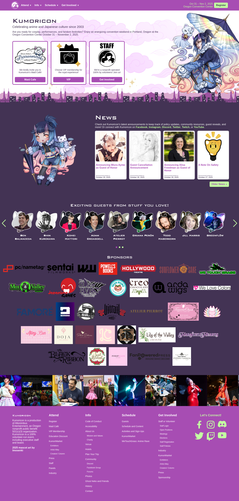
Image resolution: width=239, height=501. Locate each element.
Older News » (219, 184)
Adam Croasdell (95, 237)
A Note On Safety (208, 165)
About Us (89, 431)
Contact (89, 491)
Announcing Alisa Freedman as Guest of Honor (177, 168)
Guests (125, 421)
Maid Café (54, 426)
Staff (51, 463)
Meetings (163, 434)
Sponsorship (164, 477)
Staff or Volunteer (166, 421)
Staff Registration (167, 442)
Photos (88, 476)
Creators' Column (57, 454)
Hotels (88, 449)
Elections (163, 438)
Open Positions (166, 430)
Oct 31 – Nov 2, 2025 (201, 3)
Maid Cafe (30, 79)
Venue (88, 444)
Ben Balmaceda (23, 237)
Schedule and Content (132, 426)
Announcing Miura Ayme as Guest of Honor (110, 166)
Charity (90, 440)
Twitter (177, 127)
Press (51, 458)
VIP (69, 79)
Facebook (141, 127)
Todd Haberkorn (167, 237)
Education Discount (58, 436)
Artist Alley (54, 450)
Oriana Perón (143, 235)
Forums (90, 472)
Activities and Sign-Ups (133, 431)
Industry (53, 473)
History (88, 486)
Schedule (52, 5)
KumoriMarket (55, 441)
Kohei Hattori (71, 237)
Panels (52, 468)
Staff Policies (165, 446)
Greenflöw (215, 235)
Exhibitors (54, 446)
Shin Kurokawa (47, 237)
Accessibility (91, 426)
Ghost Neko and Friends (97, 481)
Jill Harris (191, 235)
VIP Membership (57, 431)
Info (38, 5)
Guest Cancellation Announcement (141, 166)
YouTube (199, 127)
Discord (166, 127)
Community (90, 459)
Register (221, 5)
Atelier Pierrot (119, 237)
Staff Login (164, 426)
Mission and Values (95, 436)
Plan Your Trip (92, 454)
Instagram (155, 127)
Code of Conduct (93, 421)
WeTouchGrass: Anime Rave (135, 441)
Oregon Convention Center (198, 6)
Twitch (185, 127)
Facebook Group (94, 468)
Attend (26, 5)
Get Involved (70, 5)
